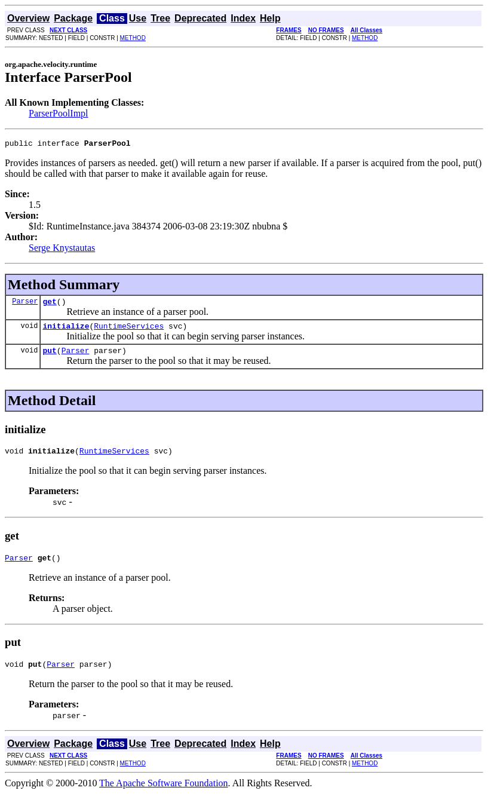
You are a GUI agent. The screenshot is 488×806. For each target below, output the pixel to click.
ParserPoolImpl (58, 113)
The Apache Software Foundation (163, 795)
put (49, 357)
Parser (25, 304)
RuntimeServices (129, 331)
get (49, 304)
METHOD (133, 38)
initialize (65, 331)
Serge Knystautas (62, 249)
